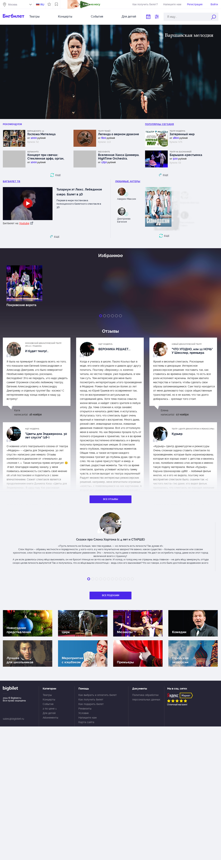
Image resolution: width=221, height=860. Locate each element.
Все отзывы (110, 499)
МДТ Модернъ (105, 344)
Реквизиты (84, 708)
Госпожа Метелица (41, 134)
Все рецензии (110, 595)
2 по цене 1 (49, 708)
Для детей (129, 16)
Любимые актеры (127, 181)
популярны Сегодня (159, 124)
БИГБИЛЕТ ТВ (11, 181)
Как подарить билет (91, 704)
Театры (34, 16)
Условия (83, 713)
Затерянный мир (182, 134)
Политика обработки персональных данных (146, 697)
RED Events (104, 152)
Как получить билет (90, 699)
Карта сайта (86, 722)
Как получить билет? (145, 4)
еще (58, 175)
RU (42, 4)
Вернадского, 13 (35, 131)
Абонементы (50, 717)
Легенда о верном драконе (118, 134)
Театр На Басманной (180, 152)
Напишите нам (172, 4)
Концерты (65, 16)
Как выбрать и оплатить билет (97, 694)
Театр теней (104, 131)
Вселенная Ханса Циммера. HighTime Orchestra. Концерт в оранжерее (118, 156)
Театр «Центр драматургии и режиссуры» (193, 429)
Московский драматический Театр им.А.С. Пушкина (43, 344)
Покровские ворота (21, 305)
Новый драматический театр (187, 344)
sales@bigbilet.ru (13, 718)
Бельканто (33, 152)
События (97, 16)
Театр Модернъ (177, 131)
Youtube (24, 223)
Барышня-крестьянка (186, 155)
